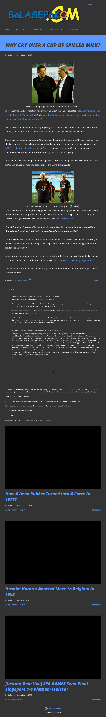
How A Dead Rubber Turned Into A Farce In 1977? (47, 496)
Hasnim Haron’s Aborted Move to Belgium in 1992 (49, 591)
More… (87, 29)
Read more (96, 510)
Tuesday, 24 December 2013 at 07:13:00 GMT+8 (44, 331)
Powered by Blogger (53, 708)
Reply (14, 325)
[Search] (90, 4)
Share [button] (96, 280)
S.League (23, 280)
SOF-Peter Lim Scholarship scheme (22, 148)
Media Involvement (55, 29)
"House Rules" (73, 29)
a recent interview (64, 218)
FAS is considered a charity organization (73, 260)
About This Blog (21, 29)
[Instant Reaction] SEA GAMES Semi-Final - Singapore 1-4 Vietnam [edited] (47, 686)
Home (7, 29)
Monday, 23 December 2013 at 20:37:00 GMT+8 (43, 296)
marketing (15, 280)
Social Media (38, 29)
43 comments (17, 700)
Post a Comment (18, 510)
